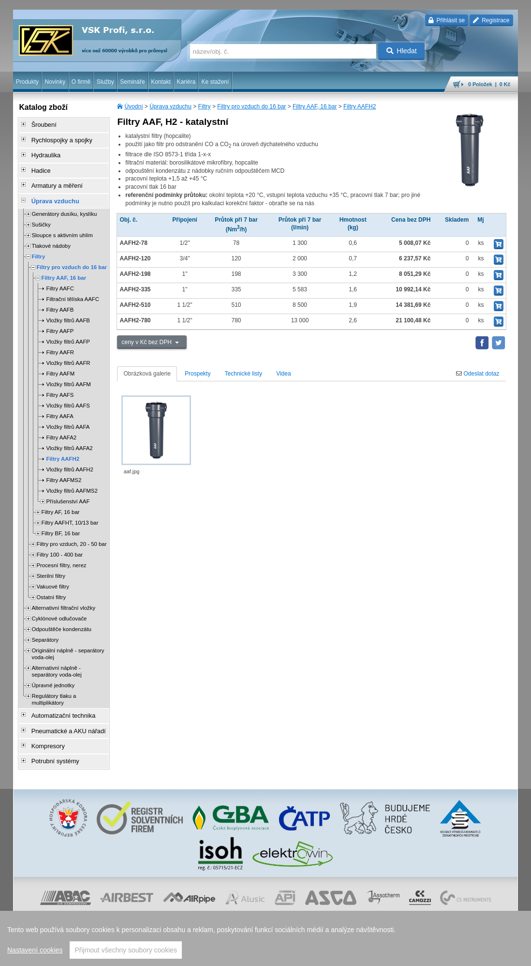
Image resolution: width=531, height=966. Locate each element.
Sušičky (40, 215)
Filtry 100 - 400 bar (59, 545)
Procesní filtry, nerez (61, 555)
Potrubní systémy (51, 745)
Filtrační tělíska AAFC (72, 289)
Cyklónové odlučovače (59, 609)
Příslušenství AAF (67, 492)
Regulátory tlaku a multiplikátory (53, 689)
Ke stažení (215, 81)
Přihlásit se (446, 20)
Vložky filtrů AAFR (68, 353)
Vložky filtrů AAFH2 (69, 460)
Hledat (401, 51)
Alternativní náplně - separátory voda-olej (56, 661)
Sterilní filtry (50, 566)
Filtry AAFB (60, 300)
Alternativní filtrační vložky (63, 598)
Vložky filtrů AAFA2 (69, 438)
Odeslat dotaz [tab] (477, 373)
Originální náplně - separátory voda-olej (67, 644)
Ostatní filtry (51, 587)
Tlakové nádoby (50, 236)
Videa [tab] (283, 373)
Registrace (491, 20)
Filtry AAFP (60, 321)
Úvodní (133, 106)
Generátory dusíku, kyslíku (64, 204)
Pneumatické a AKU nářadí (63, 718)
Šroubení (40, 124)
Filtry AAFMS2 (63, 470)
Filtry (204, 106)
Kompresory (44, 732)
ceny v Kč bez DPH (147, 342)
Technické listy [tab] (243, 373)
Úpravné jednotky (52, 676)
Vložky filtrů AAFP (68, 332)
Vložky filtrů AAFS (68, 396)
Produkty (27, 81)
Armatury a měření (52, 178)
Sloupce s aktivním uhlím (62, 225)
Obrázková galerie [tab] (146, 373)
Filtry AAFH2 (359, 106)
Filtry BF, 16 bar (60, 524)
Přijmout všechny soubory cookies (125, 950)
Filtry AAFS (60, 385)
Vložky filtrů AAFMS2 (71, 481)
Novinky (55, 81)
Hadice (37, 165)
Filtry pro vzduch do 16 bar (251, 106)
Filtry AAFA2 (61, 428)
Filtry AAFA (59, 406)
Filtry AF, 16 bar (60, 502)
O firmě (81, 81)
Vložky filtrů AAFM (68, 374)
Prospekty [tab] (197, 373)
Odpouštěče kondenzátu (61, 619)
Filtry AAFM (60, 364)
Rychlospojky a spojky (57, 138)
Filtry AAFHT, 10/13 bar (69, 513)
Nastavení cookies (34, 950)
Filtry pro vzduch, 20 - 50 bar (71, 534)
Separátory (45, 630)
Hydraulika (42, 151)
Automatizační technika (58, 705)
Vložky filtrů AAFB (68, 311)
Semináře (132, 81)
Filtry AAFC (60, 279)
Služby (105, 81)
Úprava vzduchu (170, 106)
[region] (265, 938)
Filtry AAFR (60, 343)
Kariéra (186, 81)
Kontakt (161, 81)
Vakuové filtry (52, 577)
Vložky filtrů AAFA (67, 417)
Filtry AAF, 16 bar (315, 106)
